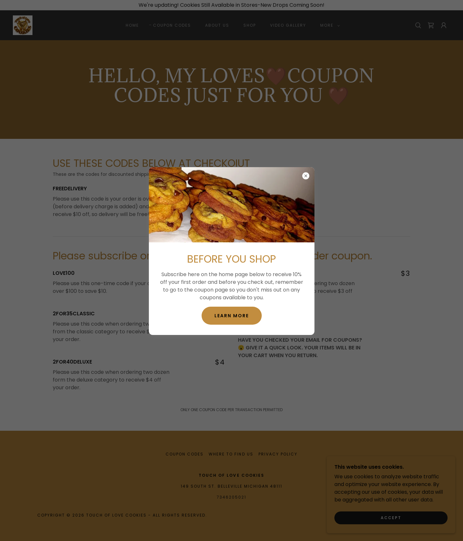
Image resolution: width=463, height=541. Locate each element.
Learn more (231, 315)
